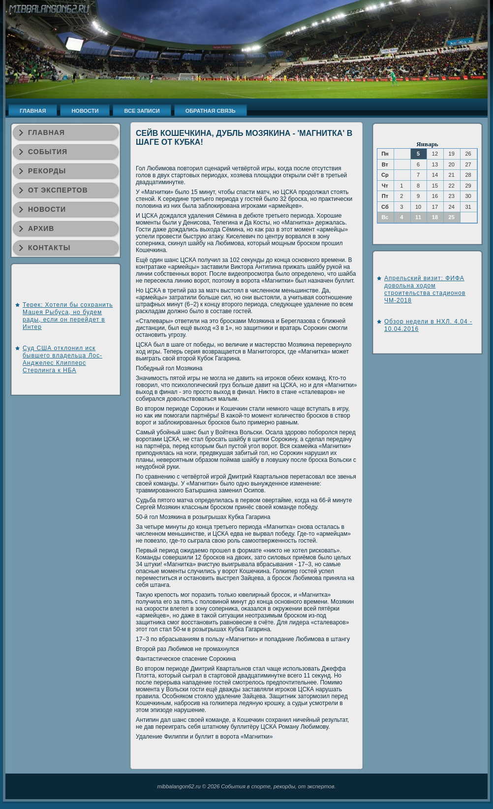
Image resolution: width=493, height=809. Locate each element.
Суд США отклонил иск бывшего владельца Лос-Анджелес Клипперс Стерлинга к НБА (62, 359)
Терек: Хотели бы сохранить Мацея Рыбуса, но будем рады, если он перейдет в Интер (68, 315)
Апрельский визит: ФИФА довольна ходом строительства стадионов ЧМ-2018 (424, 289)
